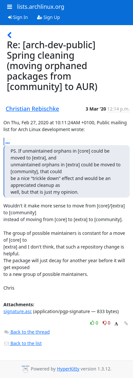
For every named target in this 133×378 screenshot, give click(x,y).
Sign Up (48, 17)
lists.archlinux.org (40, 6)
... (8, 141)
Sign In (18, 17)
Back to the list (23, 343)
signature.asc (18, 311)
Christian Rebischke (32, 109)
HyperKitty (68, 369)
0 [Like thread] (94, 323)
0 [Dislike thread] (107, 323)
